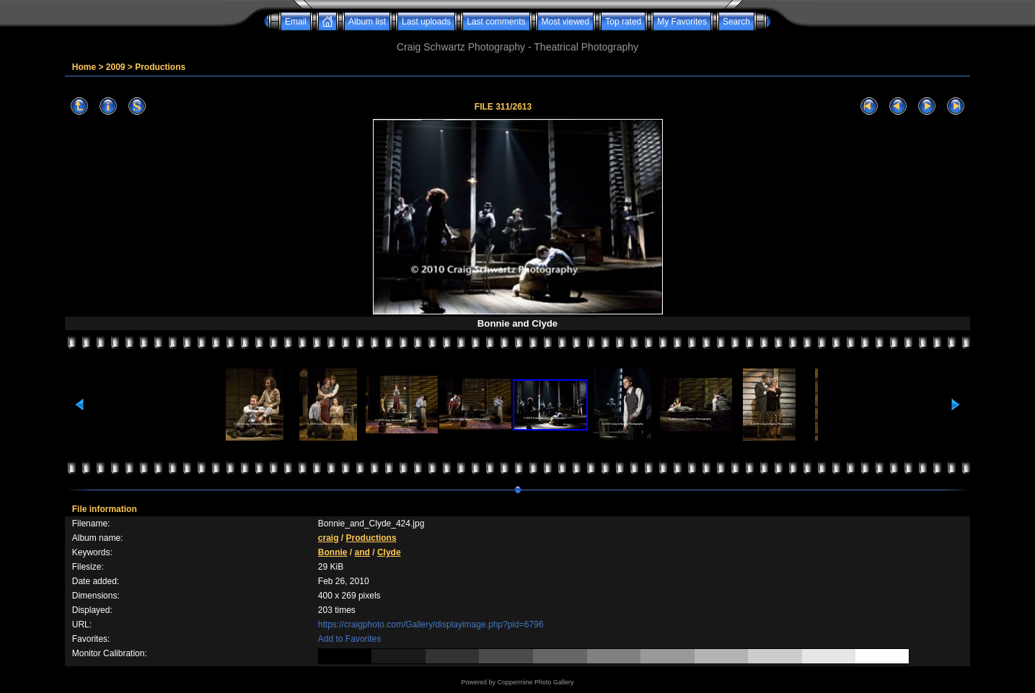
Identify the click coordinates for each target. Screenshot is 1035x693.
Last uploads (426, 22)
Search (736, 22)
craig (328, 538)
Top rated (623, 22)
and (362, 552)
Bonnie (333, 552)
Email (296, 22)
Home (84, 67)
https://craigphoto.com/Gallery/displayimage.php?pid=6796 (431, 624)
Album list (367, 22)
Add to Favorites (349, 639)
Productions (160, 67)
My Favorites (682, 22)
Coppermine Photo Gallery (535, 682)
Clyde (389, 552)
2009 (115, 67)
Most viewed (566, 22)
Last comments (496, 22)
